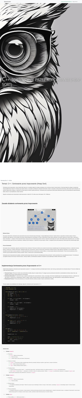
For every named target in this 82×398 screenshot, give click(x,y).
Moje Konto (75, 1)
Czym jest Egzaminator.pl (66, 1)
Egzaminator (7, 1)
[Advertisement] (41, 171)
